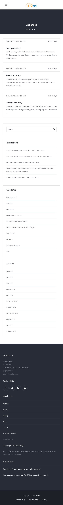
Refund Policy (33, 500)
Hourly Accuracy (13, 48)
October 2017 (11, 307)
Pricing (5, 416)
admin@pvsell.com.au (10, 374)
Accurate (9, 239)
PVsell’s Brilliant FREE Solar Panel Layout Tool (22, 177)
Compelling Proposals (14, 215)
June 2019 (9, 277)
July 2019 (9, 271)
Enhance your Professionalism (16, 221)
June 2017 (9, 325)
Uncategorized (11, 197)
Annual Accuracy (13, 75)
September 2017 (12, 313)
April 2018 (9, 295)
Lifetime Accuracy (14, 102)
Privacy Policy (20, 500)
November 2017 (12, 301)
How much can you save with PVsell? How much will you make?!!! (28, 156)
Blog (8, 251)
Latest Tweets (8, 440)
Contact (6, 428)
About (5, 410)
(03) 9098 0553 (8, 371)
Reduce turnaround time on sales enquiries (21, 227)
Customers (10, 209)
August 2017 (10, 319)
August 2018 (10, 289)
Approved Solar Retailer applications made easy (22, 162)
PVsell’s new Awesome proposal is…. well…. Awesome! (25, 150)
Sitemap (44, 500)
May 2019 (9, 283)
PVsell (38, 495)
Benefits (9, 203)
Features (6, 404)
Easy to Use (10, 233)
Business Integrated (13, 245)
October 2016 (11, 331)
